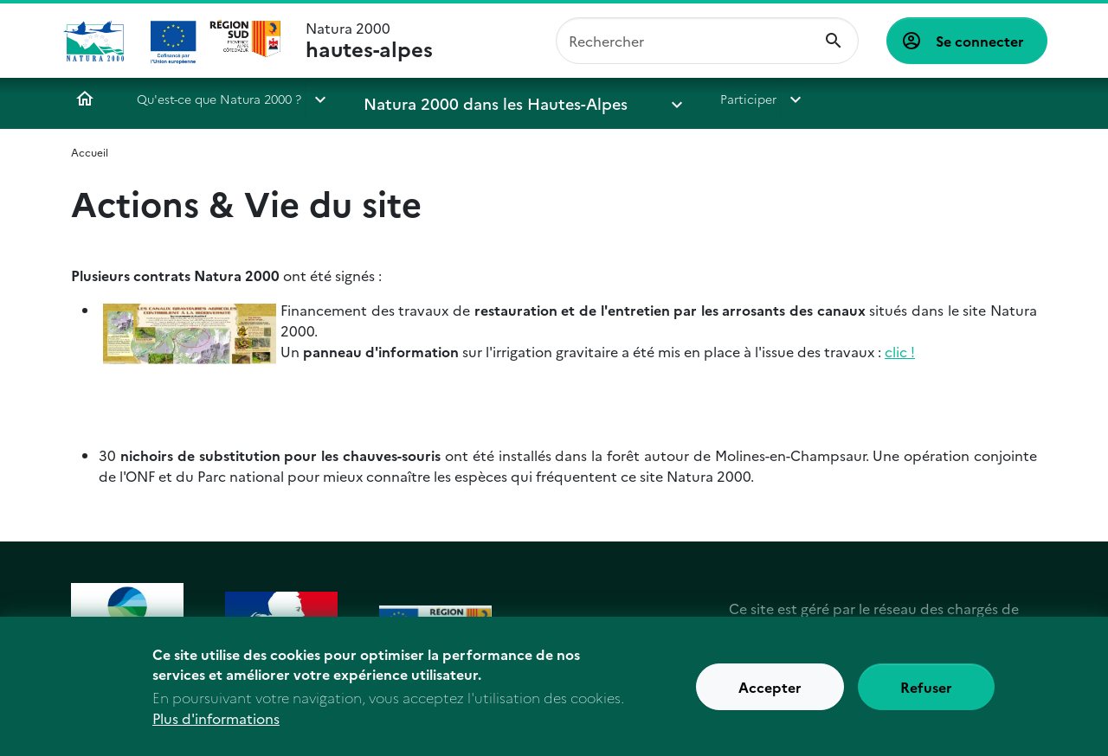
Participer (657, 98)
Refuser (926, 696)
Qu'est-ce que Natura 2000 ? (219, 98)
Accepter (770, 696)
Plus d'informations (216, 728)
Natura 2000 (369, 40)
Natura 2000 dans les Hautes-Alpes (465, 98)
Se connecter (980, 40)
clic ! (900, 351)
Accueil (85, 98)
